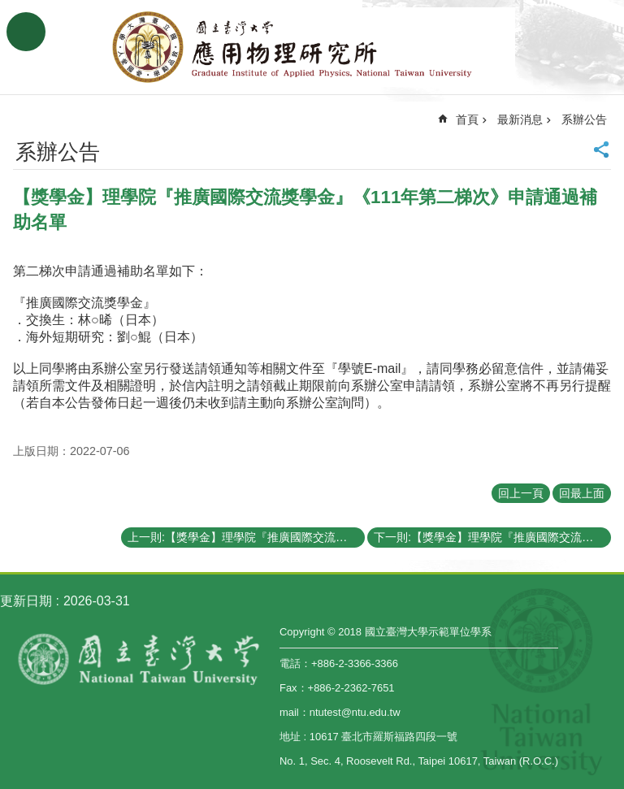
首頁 (467, 119)
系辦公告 (584, 119)
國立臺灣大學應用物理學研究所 (312, 47)
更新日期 (26, 601)
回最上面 (581, 493)
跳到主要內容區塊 (8, 8)
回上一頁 (521, 493)
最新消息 (520, 119)
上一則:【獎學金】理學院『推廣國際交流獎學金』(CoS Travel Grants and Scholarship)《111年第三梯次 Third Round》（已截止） (246, 537)
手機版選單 (26, 31)
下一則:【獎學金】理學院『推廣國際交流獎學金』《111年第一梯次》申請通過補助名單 (492, 537)
